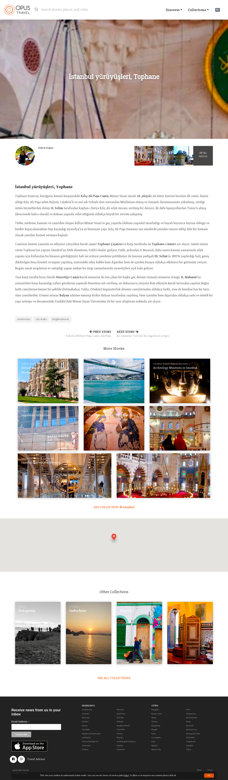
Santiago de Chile (193, 733)
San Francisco (191, 729)
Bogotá (154, 729)
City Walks (41, 319)
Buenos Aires (156, 714)
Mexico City (156, 749)
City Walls (86, 729)
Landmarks (86, 737)
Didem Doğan (45, 147)
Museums (86, 717)
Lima (153, 741)
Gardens (85, 721)
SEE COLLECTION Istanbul (114, 507)
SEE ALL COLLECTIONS (114, 678)
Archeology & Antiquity (126, 741)
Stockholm (190, 737)
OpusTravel (17, 9)
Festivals (120, 717)
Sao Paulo (189, 725)
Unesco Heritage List (90, 741)
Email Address (20, 721)
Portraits (120, 721)
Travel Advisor (36, 759)
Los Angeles (156, 737)
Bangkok (155, 709)
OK (209, 775)
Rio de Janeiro (191, 717)
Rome (188, 721)
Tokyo (188, 749)
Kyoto (153, 733)
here (126, 775)
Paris (188, 709)
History (120, 733)
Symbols (120, 745)
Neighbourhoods (60, 319)
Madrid (154, 745)
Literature (121, 749)
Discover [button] (173, 10)
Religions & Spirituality (91, 733)
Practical (120, 709)
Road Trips (121, 714)
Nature (84, 725)
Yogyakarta (190, 741)
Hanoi (153, 717)
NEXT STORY (165, 334)
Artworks (86, 714)
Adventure (86, 745)
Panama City (191, 714)
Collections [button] (197, 10)
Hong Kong (155, 725)
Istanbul (189, 745)
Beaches (120, 737)
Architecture (23, 319)
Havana (154, 721)
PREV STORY (63, 334)
